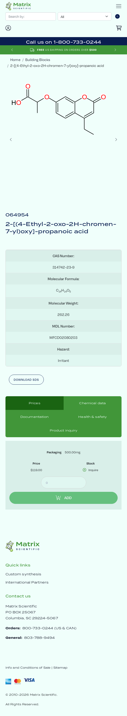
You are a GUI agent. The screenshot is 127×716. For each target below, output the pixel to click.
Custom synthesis (23, 574)
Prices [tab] (34, 403)
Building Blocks (37, 59)
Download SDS (26, 380)
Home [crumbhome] (15, 59)
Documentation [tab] (34, 417)
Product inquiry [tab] (64, 430)
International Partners (27, 582)
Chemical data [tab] (92, 403)
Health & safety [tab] (92, 417)
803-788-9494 (39, 637)
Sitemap (60, 668)
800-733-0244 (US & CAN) (49, 628)
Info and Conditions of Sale (27, 668)
